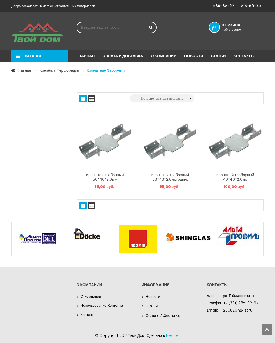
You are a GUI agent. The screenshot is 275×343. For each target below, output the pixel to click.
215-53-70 (251, 6)
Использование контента (103, 305)
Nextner (173, 334)
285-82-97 (223, 6)
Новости (193, 56)
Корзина (236, 27)
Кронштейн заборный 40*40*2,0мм (235, 176)
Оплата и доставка (122, 56)
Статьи (218, 56)
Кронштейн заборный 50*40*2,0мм (105, 176)
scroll (267, 329)
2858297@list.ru (237, 309)
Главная (86, 56)
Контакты (244, 56)
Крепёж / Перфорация (59, 70)
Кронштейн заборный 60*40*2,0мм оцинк (170, 176)
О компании (163, 56)
